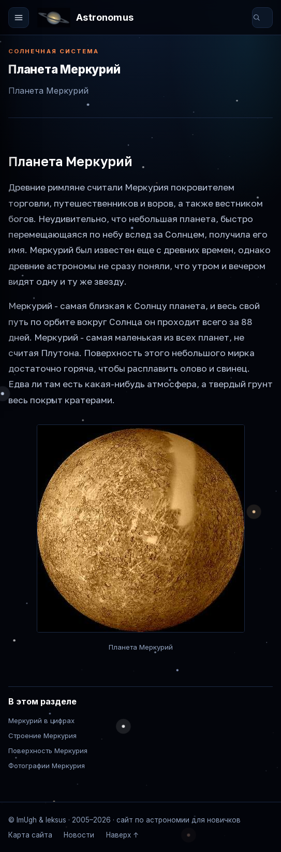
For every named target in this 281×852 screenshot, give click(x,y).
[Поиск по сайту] (268, 17)
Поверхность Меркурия (47, 750)
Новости (79, 835)
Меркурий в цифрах (41, 720)
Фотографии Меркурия (46, 765)
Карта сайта (30, 835)
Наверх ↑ (122, 835)
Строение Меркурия (42, 735)
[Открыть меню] (18, 17)
